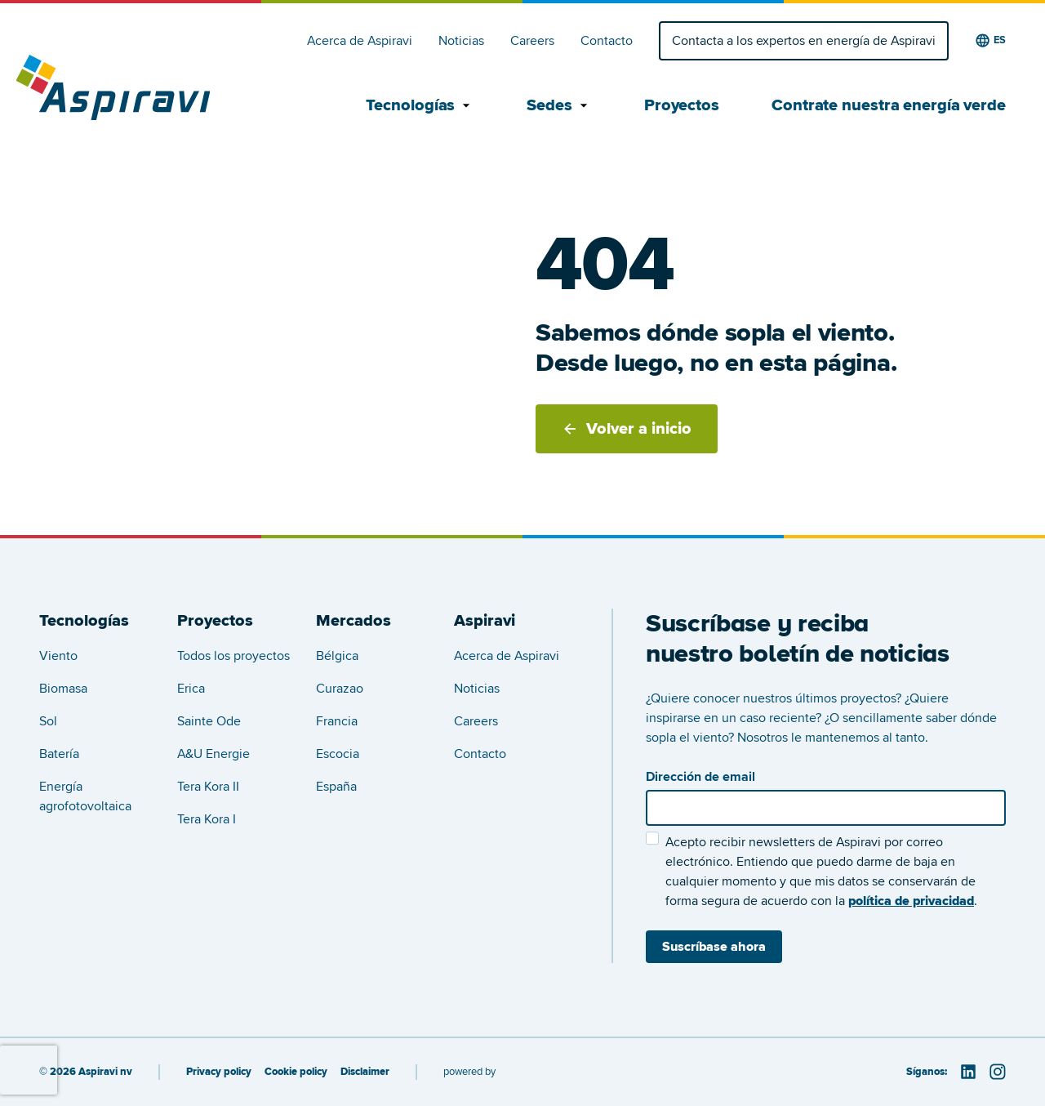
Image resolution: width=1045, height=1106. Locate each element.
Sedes (559, 105)
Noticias (461, 40)
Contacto (606, 40)
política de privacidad (911, 901)
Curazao (339, 688)
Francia (337, 721)
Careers (532, 40)
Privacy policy (218, 1072)
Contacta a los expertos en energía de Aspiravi (804, 40)
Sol (48, 721)
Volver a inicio (626, 429)
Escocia (337, 754)
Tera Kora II (208, 786)
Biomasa (63, 688)
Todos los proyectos (233, 656)
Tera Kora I (206, 819)
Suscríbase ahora (714, 947)
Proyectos (681, 105)
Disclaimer (364, 1072)
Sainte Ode (209, 721)
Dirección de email (700, 777)
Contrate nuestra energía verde (889, 105)
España (336, 786)
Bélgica (337, 656)
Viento (58, 656)
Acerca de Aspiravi (359, 40)
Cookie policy (296, 1072)
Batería (59, 754)
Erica (191, 688)
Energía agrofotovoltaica (85, 796)
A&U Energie (213, 754)
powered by (469, 1071)
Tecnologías (420, 105)
